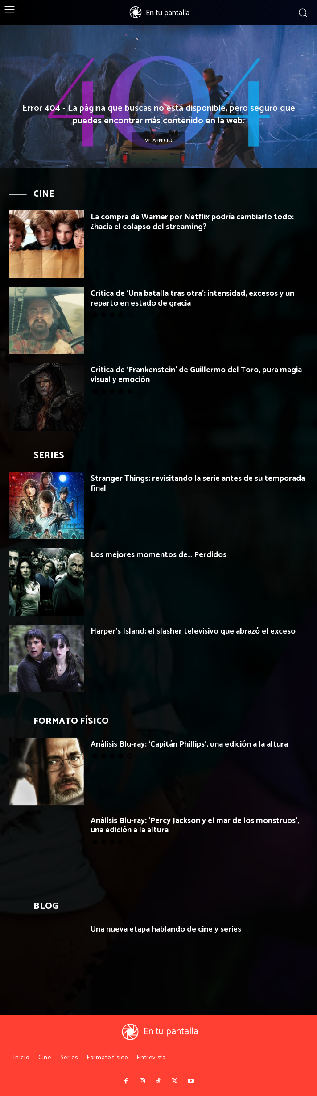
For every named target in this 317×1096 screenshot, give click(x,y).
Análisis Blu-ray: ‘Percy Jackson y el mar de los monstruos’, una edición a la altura (195, 825)
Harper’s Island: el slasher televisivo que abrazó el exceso (193, 631)
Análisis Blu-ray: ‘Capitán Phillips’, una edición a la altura (189, 744)
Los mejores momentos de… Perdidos (158, 555)
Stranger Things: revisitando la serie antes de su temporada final (198, 483)
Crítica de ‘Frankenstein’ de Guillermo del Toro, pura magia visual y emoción (196, 374)
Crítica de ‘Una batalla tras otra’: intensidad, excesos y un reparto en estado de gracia (192, 298)
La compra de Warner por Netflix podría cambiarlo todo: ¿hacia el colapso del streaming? (192, 222)
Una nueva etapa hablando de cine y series (166, 929)
